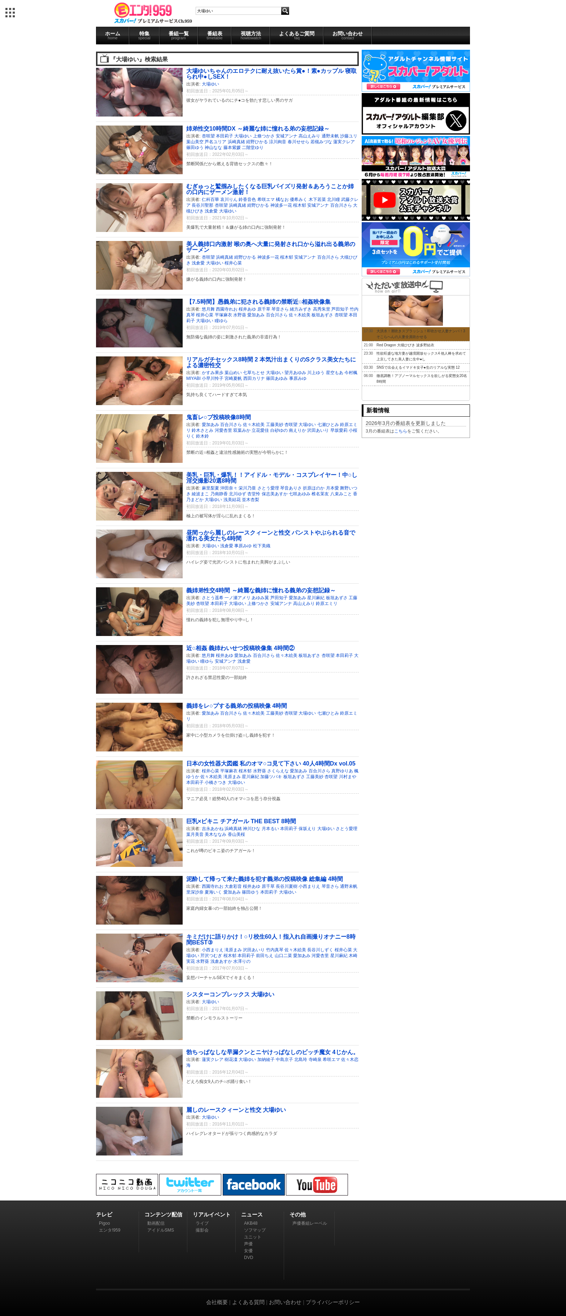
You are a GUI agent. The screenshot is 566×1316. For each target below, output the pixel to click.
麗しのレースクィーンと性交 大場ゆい (236, 1109)
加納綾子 (266, 1059)
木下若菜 (317, 199)
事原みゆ (297, 378)
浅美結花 (232, 499)
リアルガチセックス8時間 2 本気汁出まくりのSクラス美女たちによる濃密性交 (271, 362)
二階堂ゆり (253, 147)
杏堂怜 (253, 493)
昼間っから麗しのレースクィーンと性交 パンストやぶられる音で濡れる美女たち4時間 (271, 535)
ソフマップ (255, 1230)
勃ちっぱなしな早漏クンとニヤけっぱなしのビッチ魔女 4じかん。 (272, 1052)
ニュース (252, 1214)
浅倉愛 (211, 211)
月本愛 (332, 488)
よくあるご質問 (296, 35)
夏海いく (213, 892)
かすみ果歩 (212, 372)
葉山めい (233, 372)
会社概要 (217, 1302)
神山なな (213, 147)
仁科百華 (210, 199)
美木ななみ (215, 834)
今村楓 (350, 372)
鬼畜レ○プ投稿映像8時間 (218, 417)
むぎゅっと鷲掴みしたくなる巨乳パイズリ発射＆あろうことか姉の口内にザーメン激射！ (270, 189)
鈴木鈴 (202, 436)
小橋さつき (215, 782)
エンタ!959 (109, 1230)
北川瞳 (333, 199)
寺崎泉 (315, 1059)
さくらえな (278, 770)
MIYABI (193, 378)
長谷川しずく (320, 949)
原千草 (263, 309)
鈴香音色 (247, 199)
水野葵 (239, 314)
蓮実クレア (344, 141)
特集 (144, 35)
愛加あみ (256, 314)
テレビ (104, 1214)
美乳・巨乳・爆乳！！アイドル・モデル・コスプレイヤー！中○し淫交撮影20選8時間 (271, 477)
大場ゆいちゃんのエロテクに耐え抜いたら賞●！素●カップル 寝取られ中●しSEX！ (271, 73)
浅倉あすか (221, 961)
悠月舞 (208, 309)
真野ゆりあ (342, 770)
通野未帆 (330, 136)
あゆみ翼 (260, 597)
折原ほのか (314, 488)
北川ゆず (237, 493)
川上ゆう (316, 372)
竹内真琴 (274, 949)
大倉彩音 (233, 886)
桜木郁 (299, 205)
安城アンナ (286, 136)
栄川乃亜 (247, 488)
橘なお (282, 199)
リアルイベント (212, 1214)
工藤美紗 (274, 424)
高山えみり (309, 136)
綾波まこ (200, 493)
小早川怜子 (212, 378)
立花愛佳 (260, 430)
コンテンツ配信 (163, 1214)
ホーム (112, 35)
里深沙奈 (195, 892)
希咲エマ (266, 199)
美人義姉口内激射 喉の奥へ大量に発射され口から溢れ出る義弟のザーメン (271, 247)
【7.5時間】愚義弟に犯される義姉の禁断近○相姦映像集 (258, 301)
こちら (400, 431)
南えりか (297, 430)
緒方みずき (301, 309)
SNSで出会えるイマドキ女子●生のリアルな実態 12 (418, 367)
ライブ (202, 1223)
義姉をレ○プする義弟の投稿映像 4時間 (236, 705)
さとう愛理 (268, 488)
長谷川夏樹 (286, 886)
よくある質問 (248, 1302)
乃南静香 (219, 493)
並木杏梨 (250, 499)
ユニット (252, 1237)
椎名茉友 (320, 493)
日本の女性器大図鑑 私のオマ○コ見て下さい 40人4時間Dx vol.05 (271, 763)
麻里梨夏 (210, 488)
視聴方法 (250, 35)
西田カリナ (254, 378)
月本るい (270, 828)
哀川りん (229, 199)
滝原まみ (232, 776)
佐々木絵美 (299, 314)
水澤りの (242, 961)
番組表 (215, 35)
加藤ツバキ (271, 776)
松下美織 (261, 545)
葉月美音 (195, 834)
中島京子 (284, 1059)
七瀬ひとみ (328, 424)
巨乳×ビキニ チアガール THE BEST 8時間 (241, 821)
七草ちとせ (254, 372)
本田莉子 (224, 136)
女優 (248, 1250)
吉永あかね (212, 828)
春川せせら (298, 141)
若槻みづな (321, 141)
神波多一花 (281, 205)
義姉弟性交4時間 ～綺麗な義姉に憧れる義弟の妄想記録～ (261, 590)
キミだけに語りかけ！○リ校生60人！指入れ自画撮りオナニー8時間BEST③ (271, 939)
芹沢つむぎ (211, 955)
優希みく (298, 199)
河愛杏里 (223, 430)
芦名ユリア (215, 141)
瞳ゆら (221, 320)
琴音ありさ (291, 488)
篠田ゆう (195, 147)
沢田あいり (318, 430)
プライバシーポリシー (333, 1302)
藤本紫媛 (232, 147)
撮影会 (202, 1230)
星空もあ (334, 372)
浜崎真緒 (236, 141)
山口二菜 (283, 955)
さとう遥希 (212, 597)
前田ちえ (264, 955)
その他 (297, 1214)
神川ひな (251, 828)
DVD (248, 1257)
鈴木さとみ (202, 430)
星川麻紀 (316, 597)
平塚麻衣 (223, 314)
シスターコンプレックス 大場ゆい (230, 994)
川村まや (347, 776)
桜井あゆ (247, 309)
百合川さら (341, 205)
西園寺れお (227, 309)
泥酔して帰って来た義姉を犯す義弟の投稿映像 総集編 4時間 (264, 879)
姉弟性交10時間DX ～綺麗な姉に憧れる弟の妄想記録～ (258, 128)
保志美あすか (275, 493)
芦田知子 (340, 309)
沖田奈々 (229, 488)
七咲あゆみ (299, 493)
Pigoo (104, 1223)
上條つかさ (264, 136)
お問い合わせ (347, 35)
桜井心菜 (233, 263)
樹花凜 (231, 1059)
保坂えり (307, 828)
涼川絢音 (277, 141)
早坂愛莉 (339, 430)
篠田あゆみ (277, 378)
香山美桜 (236, 834)
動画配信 (156, 1223)
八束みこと (341, 493)
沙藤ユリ (348, 136)
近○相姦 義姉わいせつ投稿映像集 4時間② (240, 648)
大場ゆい (210, 84)
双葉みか (242, 430)
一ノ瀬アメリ (238, 597)
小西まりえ (309, 886)
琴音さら (280, 309)
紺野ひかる (257, 141)
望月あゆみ (295, 372)
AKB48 (250, 1223)
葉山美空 (195, 141)
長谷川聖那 (202, 205)
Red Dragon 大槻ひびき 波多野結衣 (405, 345)
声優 (248, 1243)
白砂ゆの (279, 430)
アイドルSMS (160, 1230)
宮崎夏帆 (233, 378)
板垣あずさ (322, 314)
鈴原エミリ (327, 603)
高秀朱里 (321, 309)
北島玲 (300, 1059)
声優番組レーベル (309, 1223)
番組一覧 (179, 35)
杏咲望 (208, 136)
